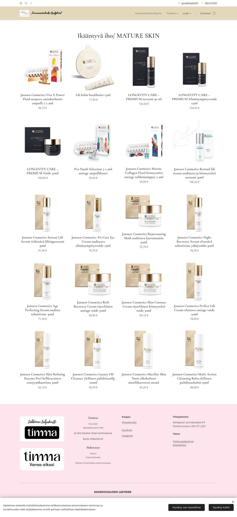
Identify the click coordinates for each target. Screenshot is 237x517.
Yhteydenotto (129, 422)
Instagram (127, 435)
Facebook (127, 430)
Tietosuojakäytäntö (183, 441)
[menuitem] (149, 13)
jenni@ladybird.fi (190, 3)
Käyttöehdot (179, 445)
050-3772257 (211, 3)
